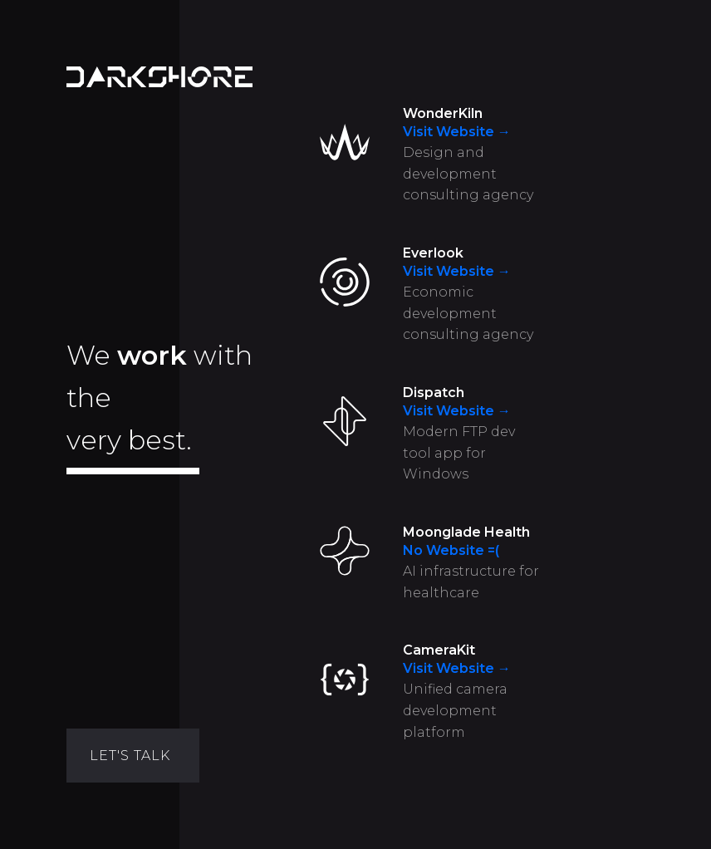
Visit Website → (457, 132)
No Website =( (451, 550)
